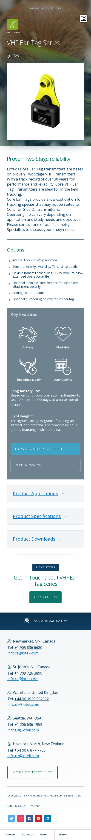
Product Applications (35, 493)
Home (34, 8)
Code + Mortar (30, 805)
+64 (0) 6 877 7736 (30, 750)
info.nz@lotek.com (23, 755)
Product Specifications (37, 516)
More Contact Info (32, 772)
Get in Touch (28, 465)
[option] (45, 101)
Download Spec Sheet (39, 449)
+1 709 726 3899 (28, 673)
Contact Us (45, 597)
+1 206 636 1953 (28, 724)
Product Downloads (34, 539)
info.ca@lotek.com (22, 653)
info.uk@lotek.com (23, 704)
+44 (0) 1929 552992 (31, 698)
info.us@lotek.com (23, 730)
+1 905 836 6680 (28, 647)
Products (53, 8)
